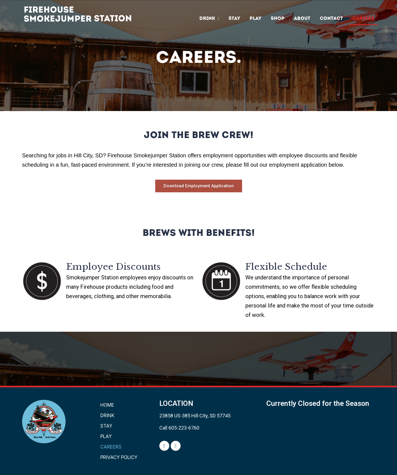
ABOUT (302, 18)
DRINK (209, 18)
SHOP (278, 18)
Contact (331, 18)
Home (107, 405)
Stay (234, 18)
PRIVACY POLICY (118, 457)
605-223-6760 (183, 428)
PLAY (255, 18)
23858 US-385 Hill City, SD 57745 (194, 416)
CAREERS (363, 18)
